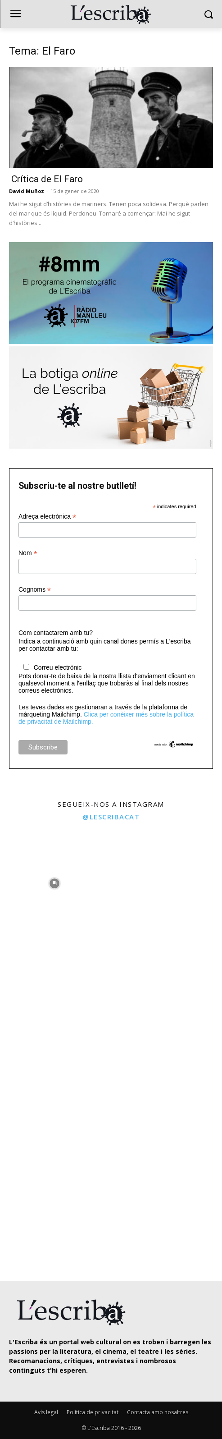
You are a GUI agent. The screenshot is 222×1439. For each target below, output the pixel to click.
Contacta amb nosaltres (157, 1412)
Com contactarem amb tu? (55, 632)
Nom (27, 553)
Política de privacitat (92, 1412)
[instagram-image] (54, 881)
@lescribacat (111, 816)
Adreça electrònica (47, 516)
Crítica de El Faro (46, 179)
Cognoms (34, 589)
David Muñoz (26, 191)
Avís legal (46, 1412)
